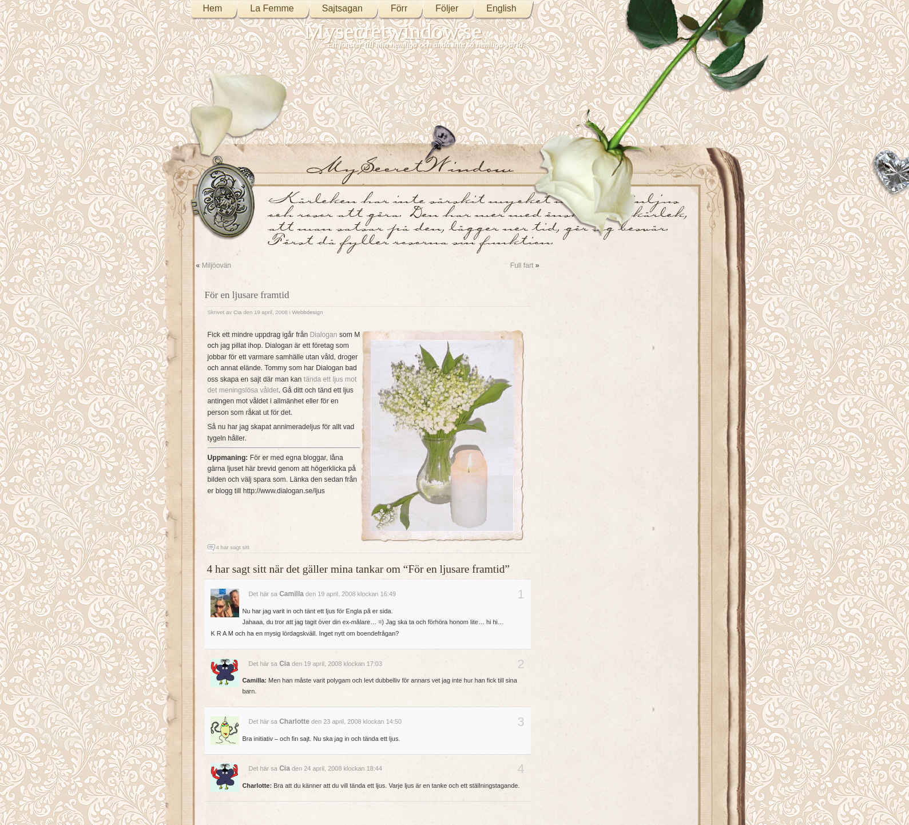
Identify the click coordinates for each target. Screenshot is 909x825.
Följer (446, 8)
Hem (213, 8)
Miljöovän (216, 265)
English (501, 8)
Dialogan (324, 335)
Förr (399, 8)
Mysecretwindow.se (393, 31)
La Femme (271, 8)
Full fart (522, 265)
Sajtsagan (342, 8)
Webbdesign (307, 312)
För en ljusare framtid (247, 294)
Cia (237, 312)
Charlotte (294, 721)
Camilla (291, 594)
